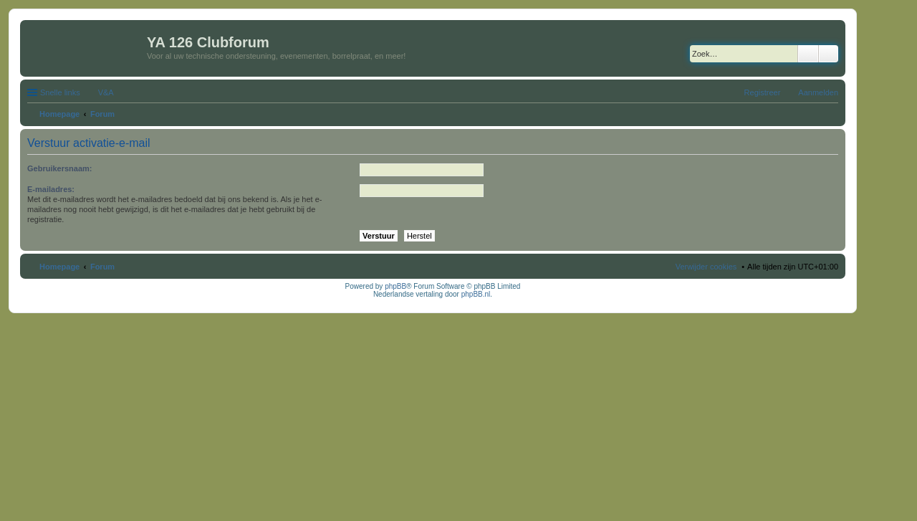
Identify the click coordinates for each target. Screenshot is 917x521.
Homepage (59, 266)
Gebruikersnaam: (59, 168)
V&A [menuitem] (106, 92)
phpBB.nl (476, 294)
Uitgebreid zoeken (828, 53)
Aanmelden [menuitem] (818, 92)
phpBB (395, 286)
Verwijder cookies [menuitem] (706, 266)
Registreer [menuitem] (762, 92)
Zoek (808, 53)
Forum (102, 266)
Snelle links (60, 92)
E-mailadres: (51, 189)
